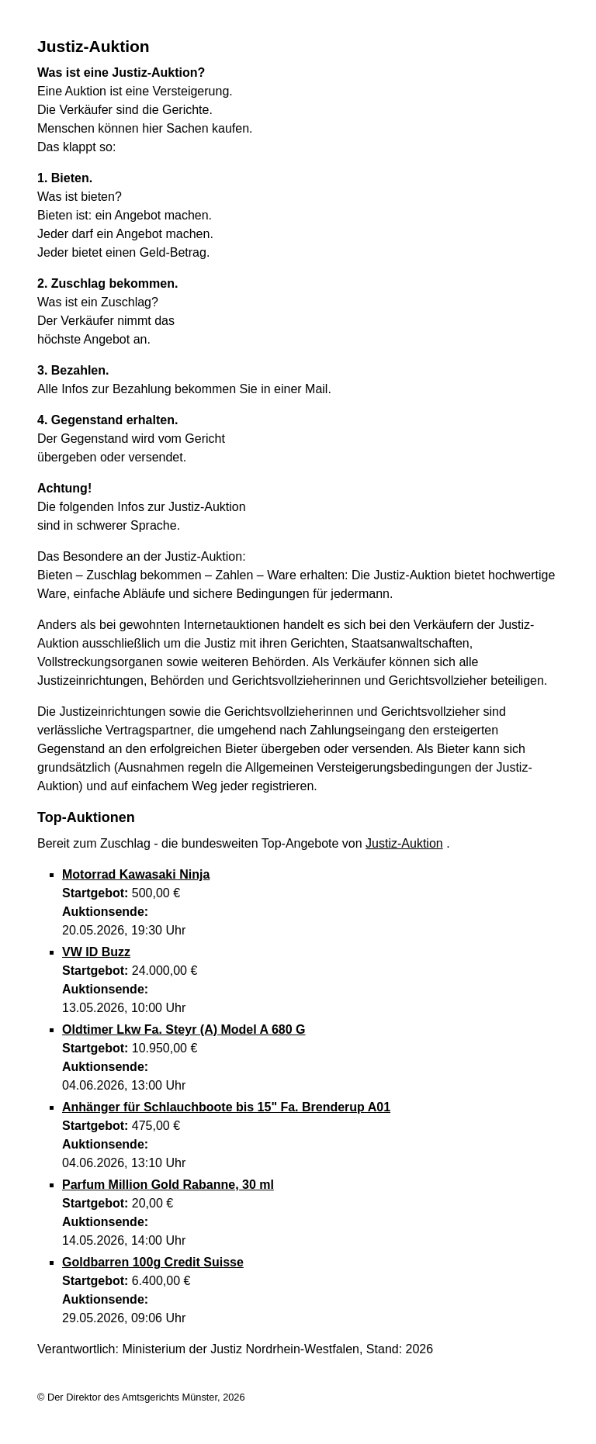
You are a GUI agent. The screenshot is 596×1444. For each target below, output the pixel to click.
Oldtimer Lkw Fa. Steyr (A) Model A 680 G (184, 1029)
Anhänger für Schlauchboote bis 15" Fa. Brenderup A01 (226, 1107)
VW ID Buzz (96, 952)
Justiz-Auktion (404, 843)
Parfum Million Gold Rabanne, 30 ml (168, 1184)
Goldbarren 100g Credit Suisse (153, 1262)
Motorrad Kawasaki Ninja (136, 874)
